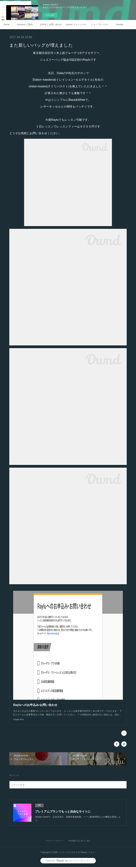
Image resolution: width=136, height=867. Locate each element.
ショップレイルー (100, 24)
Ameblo (119, 24)
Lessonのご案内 (25, 24)
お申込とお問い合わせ (51, 24)
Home (6, 24)
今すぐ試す (50, 15)
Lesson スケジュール (76, 24)
